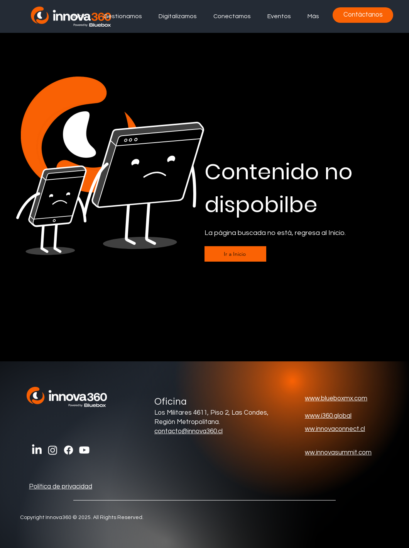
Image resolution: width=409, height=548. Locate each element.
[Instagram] (53, 450)
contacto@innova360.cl (188, 431)
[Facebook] (68, 450)
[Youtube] (84, 450)
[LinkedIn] (37, 450)
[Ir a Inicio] (235, 254)
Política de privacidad (60, 486)
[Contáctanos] (363, 15)
